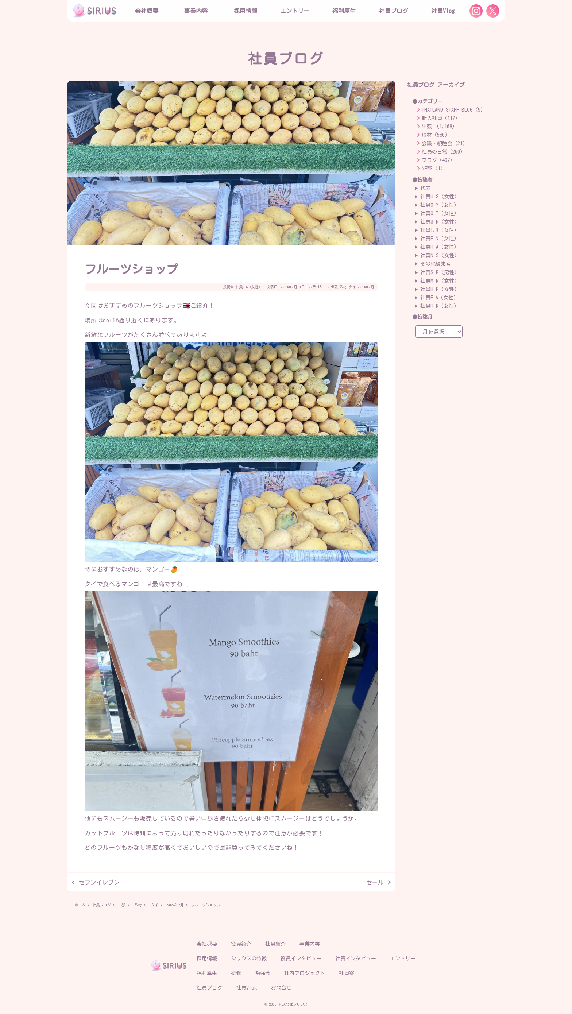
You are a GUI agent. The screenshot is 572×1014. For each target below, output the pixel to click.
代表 (425, 188)
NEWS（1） (433, 168)
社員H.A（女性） (439, 246)
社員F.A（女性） (439, 297)
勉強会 (262, 973)
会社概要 (207, 944)
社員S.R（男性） (439, 272)
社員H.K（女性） (439, 306)
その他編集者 (435, 263)
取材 (343, 287)
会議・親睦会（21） (445, 143)
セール (375, 882)
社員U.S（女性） (249, 287)
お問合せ (281, 987)
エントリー (294, 11)
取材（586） (436, 135)
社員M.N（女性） (439, 280)
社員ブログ (393, 11)
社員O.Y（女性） (439, 205)
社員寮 (346, 973)
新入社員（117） (441, 118)
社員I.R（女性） (439, 230)
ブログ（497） (438, 160)
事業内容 (196, 11)
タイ (352, 287)
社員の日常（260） (443, 151)
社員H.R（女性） (439, 289)
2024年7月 (366, 287)
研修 (236, 973)
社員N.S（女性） (439, 255)
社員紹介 (275, 944)
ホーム (79, 905)
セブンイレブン (99, 882)
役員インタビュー (301, 958)
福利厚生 (207, 973)
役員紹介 (241, 944)
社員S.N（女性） (439, 221)
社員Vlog (443, 11)
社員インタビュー (355, 958)
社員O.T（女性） (439, 213)
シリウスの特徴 (249, 958)
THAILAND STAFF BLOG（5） (454, 109)
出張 (334, 287)
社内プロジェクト (304, 973)
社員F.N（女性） (439, 238)
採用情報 (207, 958)
